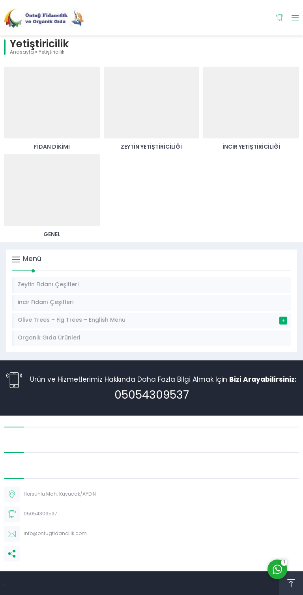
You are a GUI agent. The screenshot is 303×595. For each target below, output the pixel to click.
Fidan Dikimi (52, 147)
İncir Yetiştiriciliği (251, 147)
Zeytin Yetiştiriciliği (151, 147)
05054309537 (151, 395)
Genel (51, 235)
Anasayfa (22, 52)
